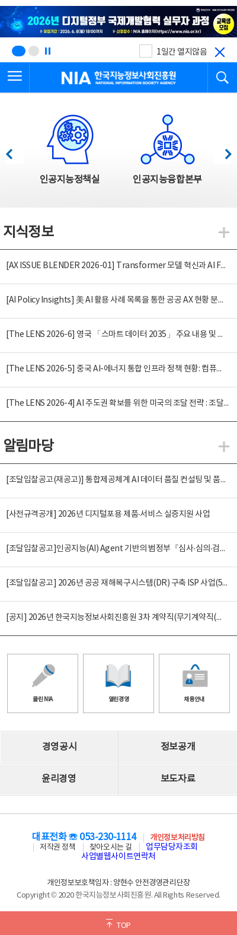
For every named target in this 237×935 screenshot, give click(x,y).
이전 (14, 151)
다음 (221, 151)
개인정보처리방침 (177, 838)
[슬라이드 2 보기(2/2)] (33, 51)
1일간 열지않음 (181, 52)
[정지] (47, 51)
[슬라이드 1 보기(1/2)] (18, 51)
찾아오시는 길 (110, 847)
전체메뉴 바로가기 (0, 0)
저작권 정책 (57, 847)
